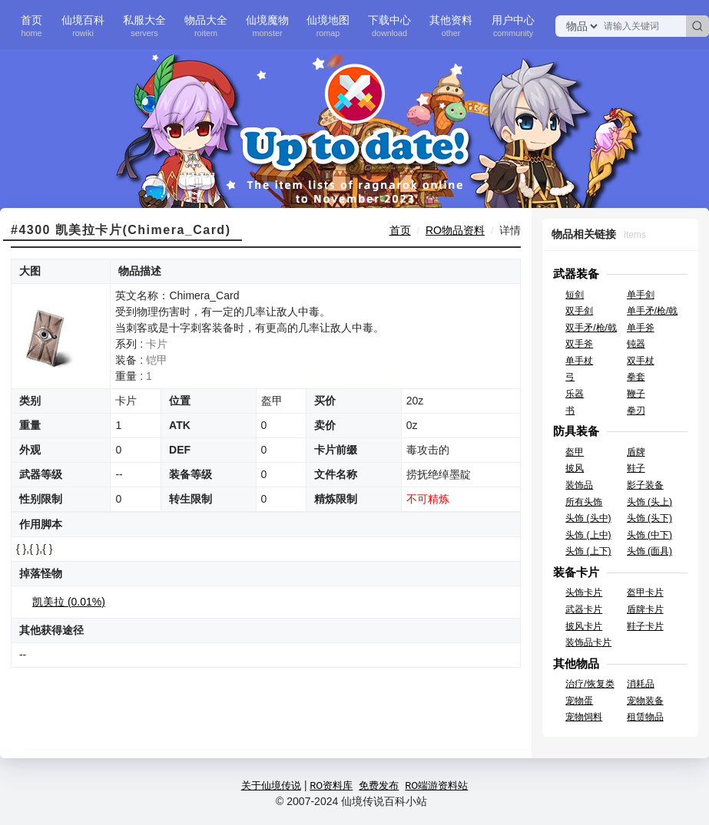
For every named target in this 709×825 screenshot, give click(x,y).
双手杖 (640, 360)
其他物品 (576, 663)
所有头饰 (583, 502)
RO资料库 (331, 785)
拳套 (636, 376)
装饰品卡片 (588, 642)
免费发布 (379, 785)
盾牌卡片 (645, 609)
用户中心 (513, 26)
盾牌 (636, 452)
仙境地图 (328, 26)
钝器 (636, 343)
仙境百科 (82, 26)
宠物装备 (645, 700)
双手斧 (579, 343)
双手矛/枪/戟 (591, 327)
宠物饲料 (583, 716)
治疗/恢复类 (589, 683)
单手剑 (640, 294)
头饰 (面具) (649, 551)
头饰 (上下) (588, 551)
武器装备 (576, 273)
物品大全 (205, 26)
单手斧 (640, 327)
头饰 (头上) (649, 502)
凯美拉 (68, 602)
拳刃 (636, 410)
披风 (574, 468)
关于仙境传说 (271, 785)
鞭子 (636, 393)
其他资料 (450, 26)
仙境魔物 (267, 26)
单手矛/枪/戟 (652, 310)
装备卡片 (576, 572)
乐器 (574, 393)
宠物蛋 (579, 700)
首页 (31, 26)
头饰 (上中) (588, 535)
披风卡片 (583, 626)
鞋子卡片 (645, 626)
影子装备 (645, 485)
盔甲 (574, 452)
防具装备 (576, 430)
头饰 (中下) (649, 535)
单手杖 (579, 360)
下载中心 (389, 26)
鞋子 (636, 468)
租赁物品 (645, 716)
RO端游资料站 (436, 785)
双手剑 (579, 310)
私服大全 (144, 26)
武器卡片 (583, 609)
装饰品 (579, 485)
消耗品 (640, 683)
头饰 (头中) (588, 518)
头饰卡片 (583, 592)
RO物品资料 (455, 230)
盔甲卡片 (645, 592)
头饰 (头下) (649, 518)
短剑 (574, 294)
